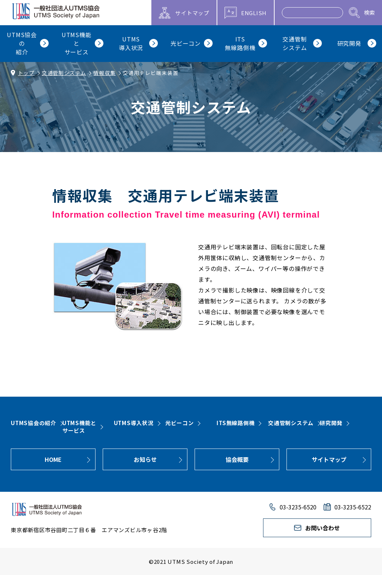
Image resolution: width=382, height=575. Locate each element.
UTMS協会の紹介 (33, 423)
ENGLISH (254, 13)
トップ (26, 72)
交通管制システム (64, 72)
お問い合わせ (322, 527)
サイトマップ (329, 459)
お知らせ (145, 459)
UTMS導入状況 (134, 423)
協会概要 (237, 459)
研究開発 (331, 423)
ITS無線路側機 (235, 423)
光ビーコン (179, 423)
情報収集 (104, 72)
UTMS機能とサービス (79, 426)
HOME (53, 459)
